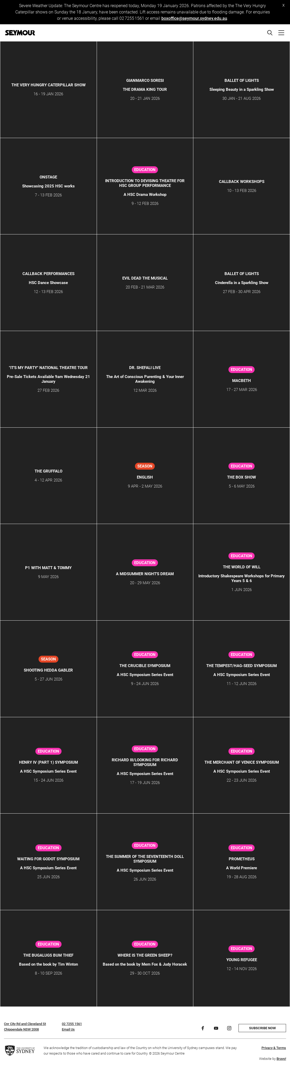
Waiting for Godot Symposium (48, 859)
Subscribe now (262, 1028)
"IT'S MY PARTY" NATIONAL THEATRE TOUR (48, 367)
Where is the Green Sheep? (145, 955)
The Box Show (241, 477)
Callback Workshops (241, 181)
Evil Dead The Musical (145, 278)
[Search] (270, 32)
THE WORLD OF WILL (241, 567)
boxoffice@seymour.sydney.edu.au (194, 18)
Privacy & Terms (273, 1048)
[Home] (20, 32)
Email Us (68, 1029)
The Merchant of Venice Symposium (241, 762)
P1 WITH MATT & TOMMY (48, 567)
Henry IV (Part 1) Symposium (48, 762)
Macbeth (241, 380)
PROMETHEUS (242, 859)
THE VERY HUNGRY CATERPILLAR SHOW (48, 85)
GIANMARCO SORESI (145, 80)
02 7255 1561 (72, 1024)
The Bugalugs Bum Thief (48, 955)
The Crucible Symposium (144, 665)
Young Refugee (241, 959)
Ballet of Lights (241, 80)
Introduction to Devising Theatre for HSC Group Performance (145, 183)
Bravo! (281, 1059)
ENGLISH (145, 477)
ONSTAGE (48, 177)
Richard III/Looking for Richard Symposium (145, 762)
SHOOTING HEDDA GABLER (48, 670)
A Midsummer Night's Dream (145, 574)
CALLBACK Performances (48, 273)
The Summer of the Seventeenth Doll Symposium (145, 859)
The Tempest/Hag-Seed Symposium (241, 665)
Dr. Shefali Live (145, 367)
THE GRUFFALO (48, 471)
